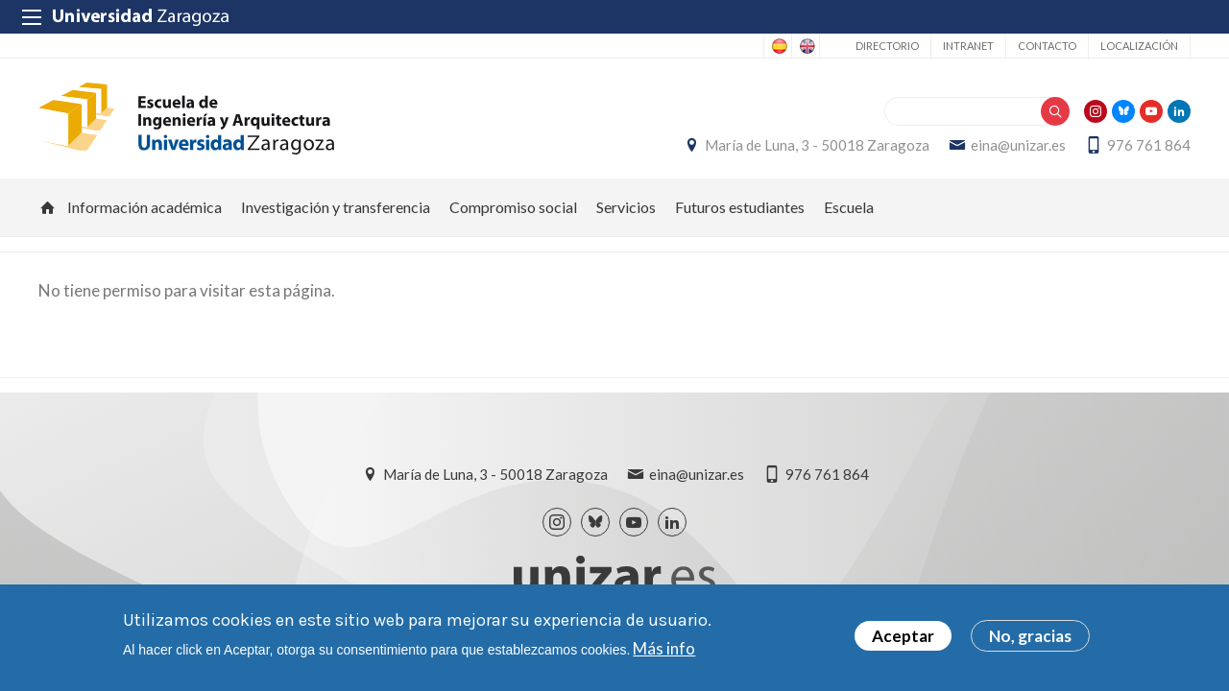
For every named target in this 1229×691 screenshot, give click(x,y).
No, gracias (1030, 640)
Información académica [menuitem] (144, 207)
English (805, 46)
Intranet (968, 45)
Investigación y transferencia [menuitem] (335, 207)
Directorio (887, 45)
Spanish (777, 46)
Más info (664, 651)
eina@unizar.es (1018, 145)
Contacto (1047, 45)
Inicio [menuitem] (48, 207)
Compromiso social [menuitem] (513, 207)
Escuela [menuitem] (849, 207)
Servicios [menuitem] (626, 207)
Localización (1139, 45)
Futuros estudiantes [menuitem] (740, 207)
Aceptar (903, 640)
